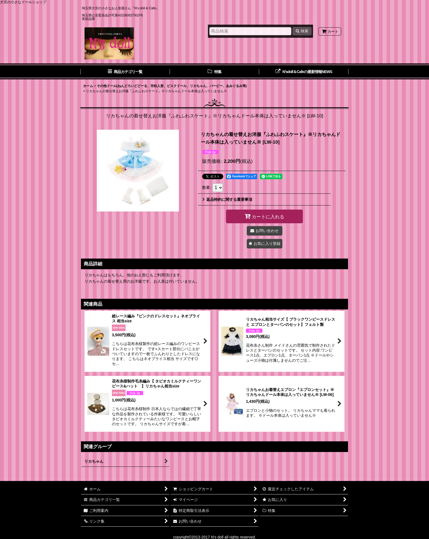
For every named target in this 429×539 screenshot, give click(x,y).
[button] (264, 243)
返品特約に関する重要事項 (227, 199)
